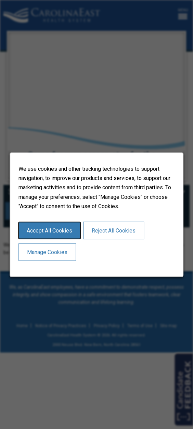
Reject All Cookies (114, 230)
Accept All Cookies (49, 230)
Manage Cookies (47, 252)
